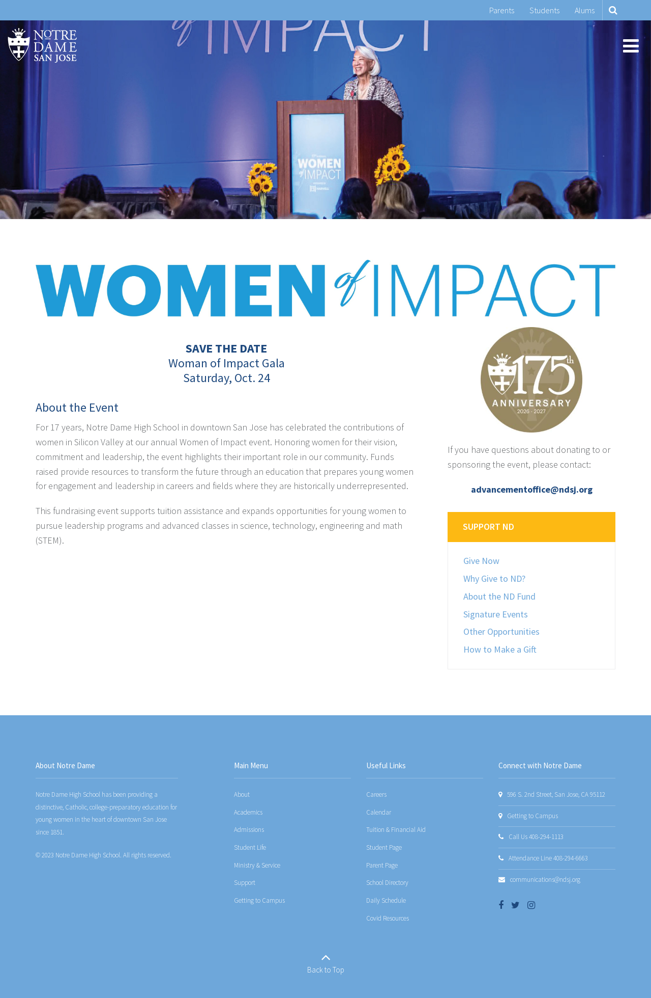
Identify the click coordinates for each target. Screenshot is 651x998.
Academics (248, 812)
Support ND (488, 526)
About (242, 794)
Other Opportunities (501, 631)
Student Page (384, 847)
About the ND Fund (499, 596)
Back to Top (325, 970)
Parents (501, 10)
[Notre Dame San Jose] (42, 45)
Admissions (249, 829)
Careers (376, 794)
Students (544, 10)
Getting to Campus (259, 900)
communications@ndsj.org (545, 879)
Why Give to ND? (494, 578)
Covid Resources (387, 918)
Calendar (378, 812)
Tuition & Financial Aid (396, 829)
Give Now (481, 561)
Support (244, 882)
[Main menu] (630, 45)
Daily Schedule (386, 900)
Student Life (250, 847)
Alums (585, 10)
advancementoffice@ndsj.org (532, 489)
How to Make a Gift (500, 649)
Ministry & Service (257, 865)
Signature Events (495, 614)
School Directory (387, 882)
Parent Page (382, 865)
